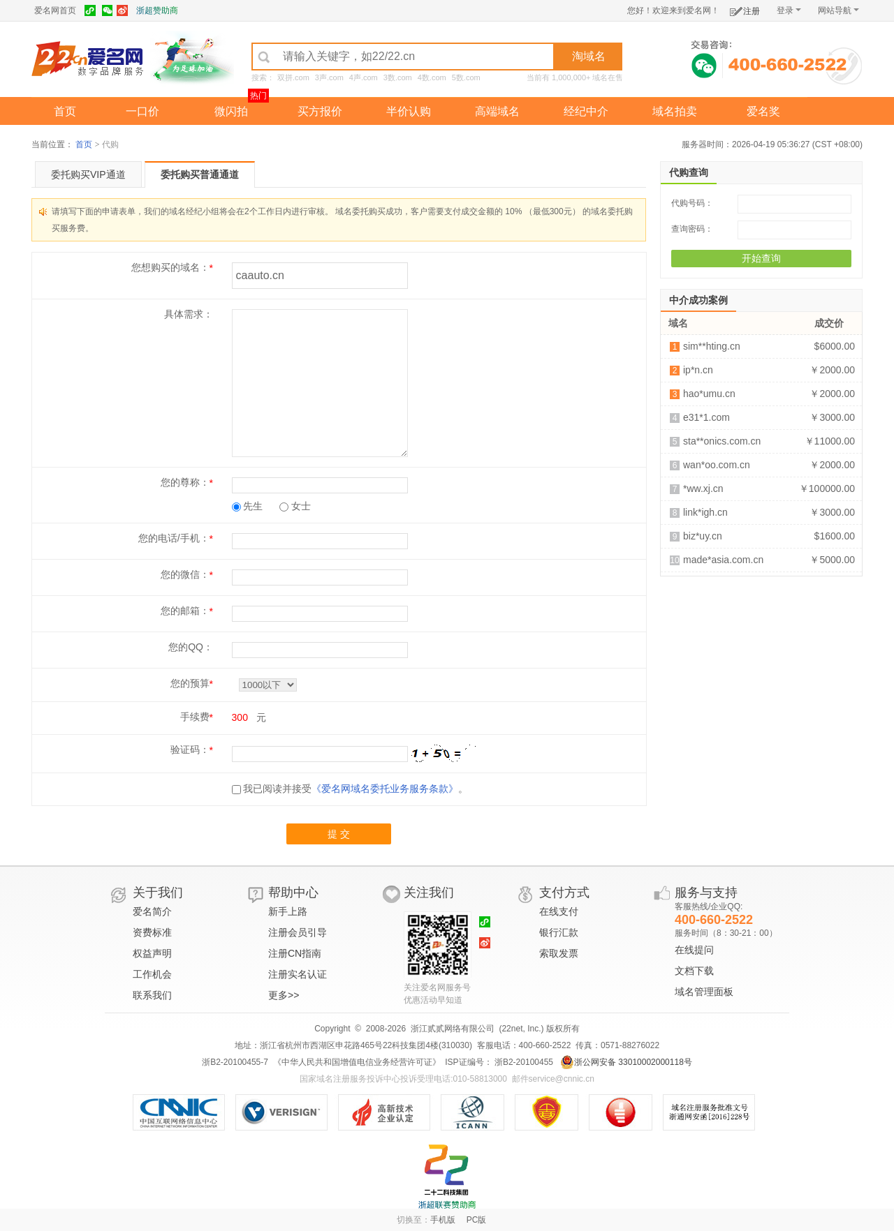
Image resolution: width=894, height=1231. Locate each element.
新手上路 (287, 911)
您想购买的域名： (170, 267)
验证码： (190, 749)
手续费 (195, 716)
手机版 (442, 1220)
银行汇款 (558, 932)
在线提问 (694, 949)
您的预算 (190, 683)
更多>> (283, 995)
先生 (247, 506)
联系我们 (152, 995)
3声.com (329, 77)
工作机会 (152, 974)
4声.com (363, 77)
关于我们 (158, 893)
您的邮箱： (185, 610)
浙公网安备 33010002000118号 (626, 1062)
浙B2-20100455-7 (235, 1062)
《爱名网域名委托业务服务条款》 (385, 788)
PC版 (477, 1220)
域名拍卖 (674, 111)
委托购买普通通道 (200, 174)
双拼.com (293, 77)
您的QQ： (190, 646)
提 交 (339, 834)
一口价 (142, 111)
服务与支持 (706, 893)
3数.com (397, 77)
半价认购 (408, 111)
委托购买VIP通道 (88, 174)
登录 (789, 10)
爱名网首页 (55, 10)
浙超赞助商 (157, 10)
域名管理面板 (704, 991)
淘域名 (589, 56)
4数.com (432, 77)
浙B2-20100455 (522, 1062)
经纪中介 (586, 111)
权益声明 (152, 953)
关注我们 (429, 893)
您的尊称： (185, 482)
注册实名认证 (297, 974)
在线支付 (558, 911)
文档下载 (694, 970)
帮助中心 (293, 893)
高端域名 (497, 111)
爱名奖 (763, 111)
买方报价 (320, 111)
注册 (745, 9)
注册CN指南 (294, 953)
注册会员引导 (297, 932)
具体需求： (188, 314)
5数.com (466, 77)
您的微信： (185, 574)
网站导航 (838, 10)
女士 (295, 506)
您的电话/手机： (174, 538)
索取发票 (558, 953)
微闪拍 (231, 111)
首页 (65, 111)
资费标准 (152, 932)
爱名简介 (152, 911)
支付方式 (564, 893)
